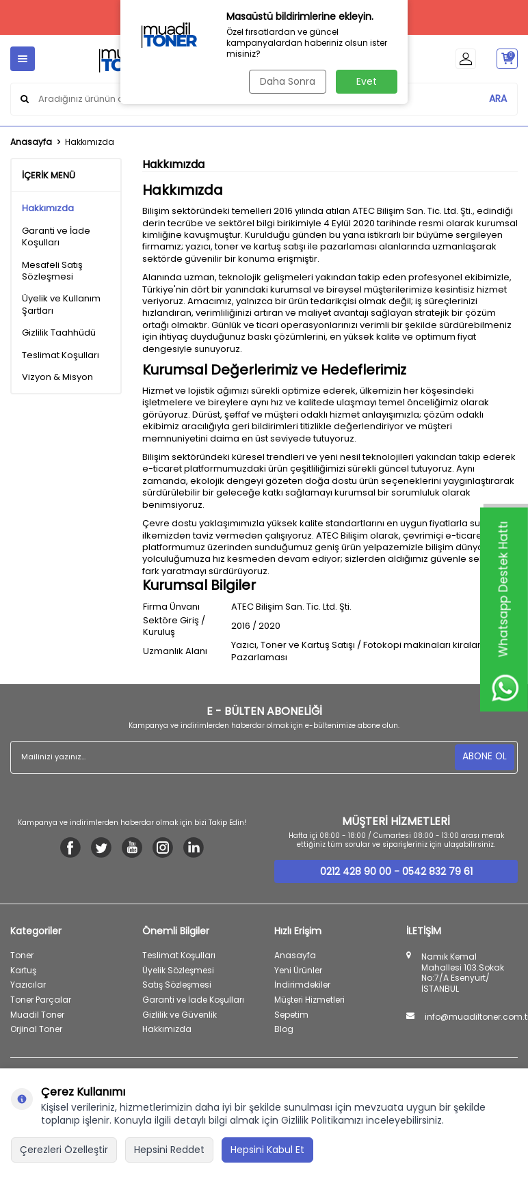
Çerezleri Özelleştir (64, 1149)
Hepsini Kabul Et (267, 1149)
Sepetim (291, 1014)
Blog (283, 1029)
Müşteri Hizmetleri (309, 999)
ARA (498, 98)
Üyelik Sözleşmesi (178, 970)
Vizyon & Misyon (57, 377)
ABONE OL (484, 756)
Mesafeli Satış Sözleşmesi (52, 271)
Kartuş (23, 970)
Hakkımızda (48, 208)
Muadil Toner (37, 1014)
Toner (22, 955)
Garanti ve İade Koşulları (56, 237)
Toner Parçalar (40, 999)
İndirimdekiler (302, 984)
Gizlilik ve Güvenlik (179, 1014)
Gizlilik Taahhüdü (59, 332)
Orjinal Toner (36, 1029)
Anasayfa (31, 142)
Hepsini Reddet (169, 1149)
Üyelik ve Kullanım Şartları (61, 304)
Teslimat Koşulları (60, 355)
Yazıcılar (28, 984)
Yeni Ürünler (298, 970)
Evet (366, 81)
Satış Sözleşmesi (176, 984)
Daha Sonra (287, 81)
